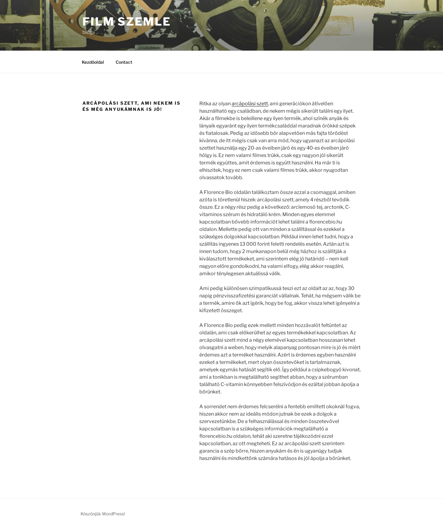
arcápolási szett (250, 104)
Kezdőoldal (93, 62)
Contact (124, 62)
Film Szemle (126, 21)
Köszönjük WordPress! (103, 513)
